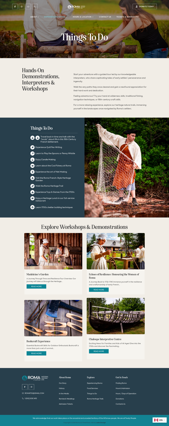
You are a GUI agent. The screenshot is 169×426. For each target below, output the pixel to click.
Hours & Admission (123, 388)
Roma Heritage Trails (95, 399)
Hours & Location (82, 17)
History (62, 388)
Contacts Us (120, 404)
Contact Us (105, 17)
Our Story (62, 383)
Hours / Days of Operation (126, 394)
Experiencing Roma (54, 17)
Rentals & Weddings (66, 399)
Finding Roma (121, 383)
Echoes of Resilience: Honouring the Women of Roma (114, 276)
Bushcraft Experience (38, 341)
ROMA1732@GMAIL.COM (33, 393)
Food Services (92, 388)
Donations (120, 399)
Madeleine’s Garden (38, 274)
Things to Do (92, 394)
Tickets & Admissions (128, 17)
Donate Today (145, 6)
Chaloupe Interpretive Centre (105, 339)
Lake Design (101, 422)
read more (36, 286)
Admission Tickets (66, 404)
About (33, 17)
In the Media (64, 394)
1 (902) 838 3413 (29, 398)
